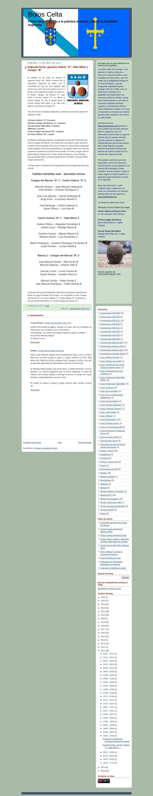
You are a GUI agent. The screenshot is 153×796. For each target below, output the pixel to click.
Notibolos (104, 484)
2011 (103, 651)
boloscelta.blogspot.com (108, 126)
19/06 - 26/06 (109, 718)
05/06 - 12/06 (109, 725)
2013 (103, 644)
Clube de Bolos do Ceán (110, 558)
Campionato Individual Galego (113, 354)
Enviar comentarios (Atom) (46, 448)
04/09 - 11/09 (109, 679)
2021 (103, 615)
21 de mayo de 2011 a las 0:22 (51, 351)
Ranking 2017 (106, 495)
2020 (103, 619)
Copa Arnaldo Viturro (109, 441)
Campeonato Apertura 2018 (111, 346)
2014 (103, 640)
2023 (103, 608)
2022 (103, 612)
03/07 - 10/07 (109, 711)
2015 (103, 636)
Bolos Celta (45, 14)
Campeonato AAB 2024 (110, 339)
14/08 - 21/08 (109, 689)
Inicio (60, 443)
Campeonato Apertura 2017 (111, 343)
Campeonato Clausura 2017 (112, 350)
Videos (103, 514)
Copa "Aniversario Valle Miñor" (113, 384)
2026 (103, 597)
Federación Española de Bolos (113, 568)
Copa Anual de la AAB (109, 437)
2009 (103, 771)
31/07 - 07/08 (109, 696)
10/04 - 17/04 (109, 763)
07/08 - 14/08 (109, 693)
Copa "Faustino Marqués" (111, 405)
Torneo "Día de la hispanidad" (112, 506)
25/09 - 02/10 (109, 668)
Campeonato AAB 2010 (110, 317)
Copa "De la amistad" (109, 391)
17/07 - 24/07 (109, 704)
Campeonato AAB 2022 (110, 332)
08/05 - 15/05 (109, 752)
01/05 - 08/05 (109, 756)
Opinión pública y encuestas (112, 491)
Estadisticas (105, 455)
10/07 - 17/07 (109, 707)
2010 (103, 767)
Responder (35, 342)
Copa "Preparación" (108, 420)
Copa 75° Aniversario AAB (111, 427)
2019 (103, 622)
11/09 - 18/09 (109, 675)
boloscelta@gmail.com (107, 197)
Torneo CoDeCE (107, 510)
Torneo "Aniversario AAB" (110, 502)
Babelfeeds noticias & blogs (109, 589)
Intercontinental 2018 (109, 469)
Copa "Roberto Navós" (109, 423)
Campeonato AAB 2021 (110, 328)
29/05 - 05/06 (109, 729)
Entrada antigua (85, 443)
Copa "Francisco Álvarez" (111, 409)
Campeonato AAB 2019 (110, 324)
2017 (103, 629)
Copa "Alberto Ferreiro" (110, 357)
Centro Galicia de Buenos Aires (113, 535)
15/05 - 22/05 (109, 736)
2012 (103, 647)
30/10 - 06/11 (109, 654)
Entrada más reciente (32, 443)
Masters (103, 473)
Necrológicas (105, 480)
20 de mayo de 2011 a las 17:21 (58, 323)
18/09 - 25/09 (109, 672)
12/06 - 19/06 (109, 721)
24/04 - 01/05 (109, 759)
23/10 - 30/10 (109, 657)
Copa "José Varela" (108, 412)
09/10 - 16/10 (109, 661)
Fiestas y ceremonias (109, 462)
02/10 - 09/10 (109, 664)
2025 (103, 601)
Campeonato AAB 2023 (110, 335)
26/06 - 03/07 (109, 714)
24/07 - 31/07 (109, 700)
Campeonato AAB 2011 (79, 309)
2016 (103, 633)
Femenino (104, 458)
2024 (103, 604)
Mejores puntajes (107, 477)
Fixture (103, 466)
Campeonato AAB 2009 (110, 313)
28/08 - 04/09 (109, 682)
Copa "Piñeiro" (106, 416)
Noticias (103, 488)
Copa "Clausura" (107, 388)
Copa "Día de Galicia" (109, 401)
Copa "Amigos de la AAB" (111, 361)
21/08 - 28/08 (109, 686)
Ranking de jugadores (109, 499)
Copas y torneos (107, 451)
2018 (103, 626)
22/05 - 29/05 (109, 732)
